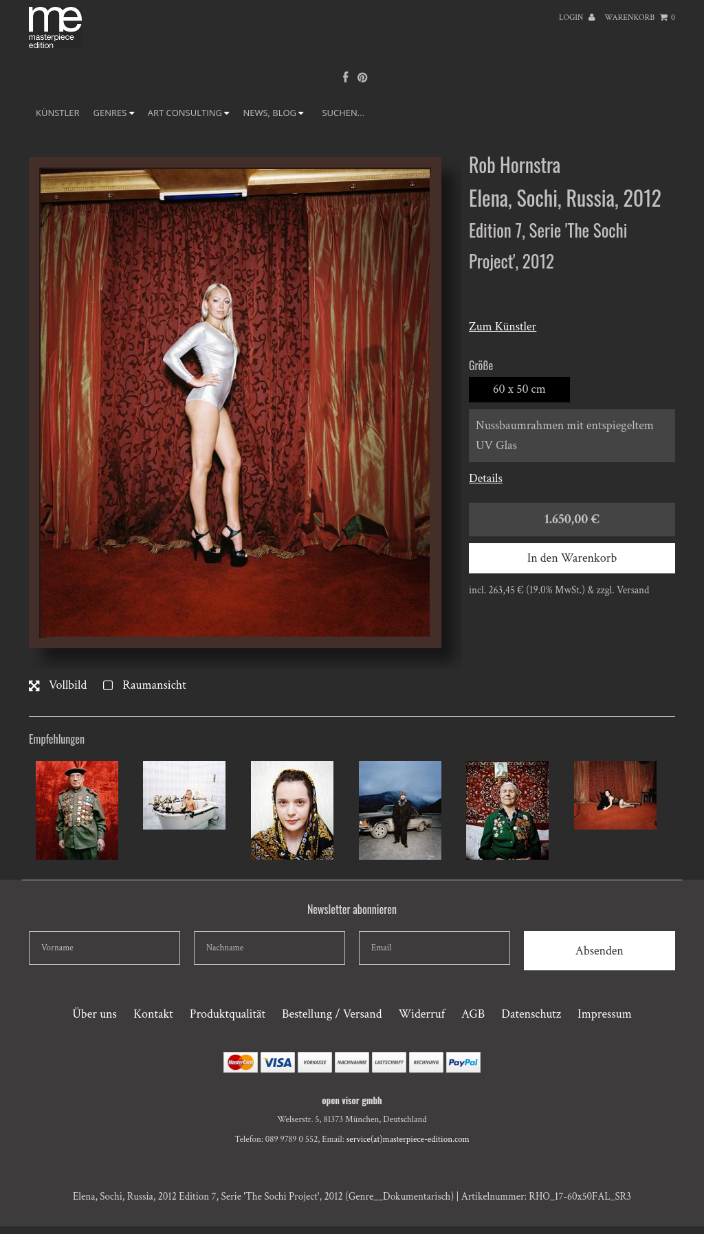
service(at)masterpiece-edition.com (408, 1139)
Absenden (599, 951)
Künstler (58, 112)
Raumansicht (144, 685)
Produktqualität (227, 1014)
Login (577, 17)
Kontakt (153, 1014)
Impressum (605, 1014)
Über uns (94, 1014)
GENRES (114, 112)
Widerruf (422, 1014)
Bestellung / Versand (332, 1014)
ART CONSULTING (189, 112)
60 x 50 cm (519, 389)
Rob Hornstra (514, 164)
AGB (473, 1014)
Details (486, 478)
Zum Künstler (502, 326)
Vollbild (58, 685)
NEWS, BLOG (273, 112)
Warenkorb (639, 17)
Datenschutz (531, 1014)
